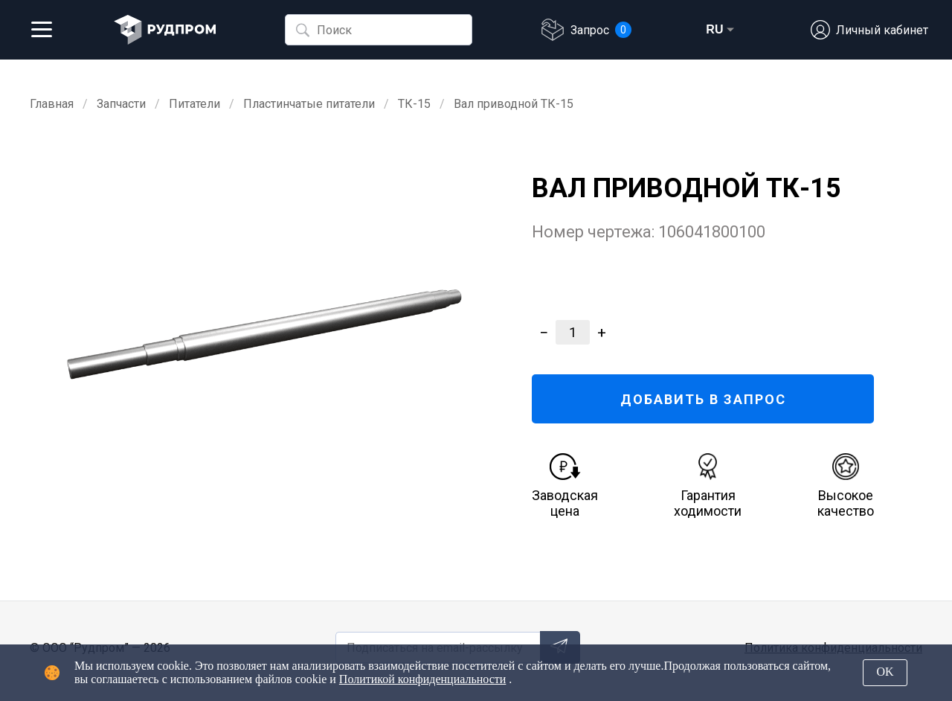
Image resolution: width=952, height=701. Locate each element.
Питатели (194, 104)
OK (884, 671)
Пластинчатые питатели (309, 104)
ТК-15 (414, 104)
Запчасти (121, 104)
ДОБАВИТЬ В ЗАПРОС (703, 399)
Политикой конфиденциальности (422, 679)
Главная (52, 104)
